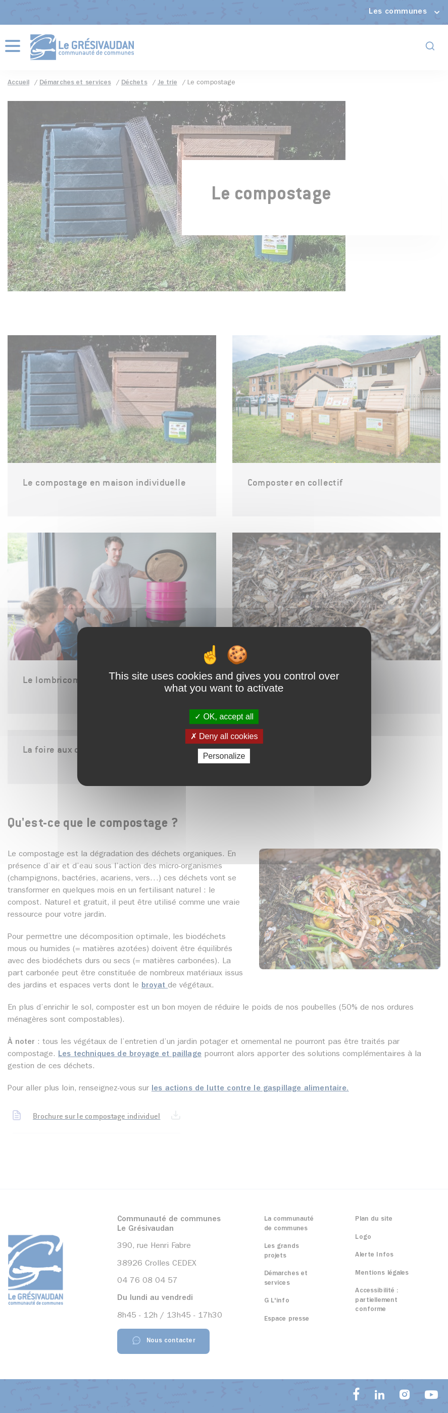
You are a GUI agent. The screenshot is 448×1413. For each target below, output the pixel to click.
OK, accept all (224, 716)
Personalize (224, 756)
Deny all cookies (224, 736)
